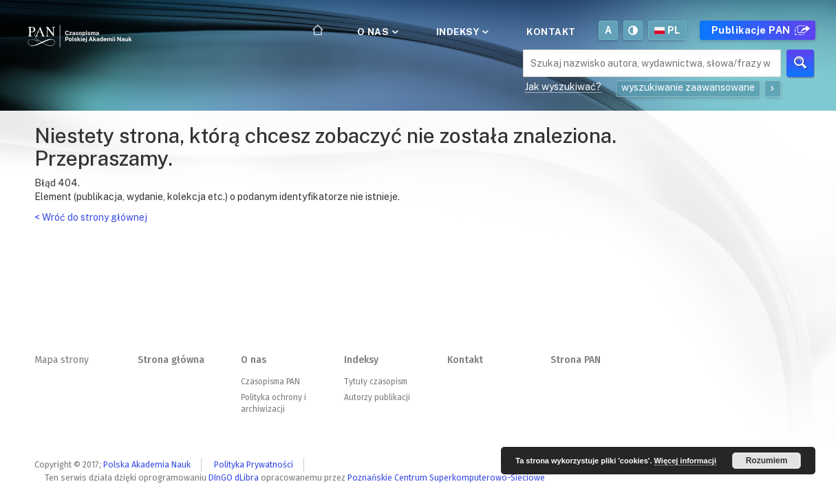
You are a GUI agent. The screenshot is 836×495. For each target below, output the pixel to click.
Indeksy (461, 31)
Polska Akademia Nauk (147, 464)
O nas (376, 31)
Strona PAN (575, 360)
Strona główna (171, 360)
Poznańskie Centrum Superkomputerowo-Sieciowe (446, 477)
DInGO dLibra (233, 477)
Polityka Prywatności (253, 464)
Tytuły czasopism (375, 381)
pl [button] (667, 30)
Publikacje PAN (758, 30)
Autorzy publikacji (377, 397)
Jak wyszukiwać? (563, 86)
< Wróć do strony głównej (90, 217)
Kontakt (551, 31)
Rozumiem (767, 460)
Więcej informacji (685, 460)
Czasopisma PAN (270, 381)
